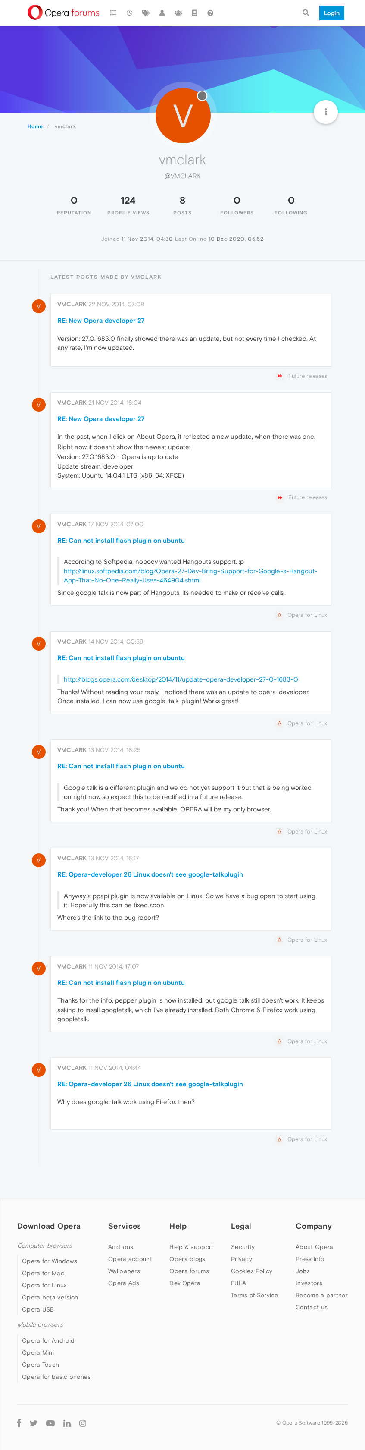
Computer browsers (44, 1245)
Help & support (191, 1246)
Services (124, 1225)
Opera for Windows (49, 1261)
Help (178, 1225)
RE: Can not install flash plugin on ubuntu (121, 540)
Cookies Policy (251, 1271)
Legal (241, 1225)
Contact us (312, 1307)
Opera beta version (50, 1297)
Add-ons (120, 1246)
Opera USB (38, 1309)
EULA (238, 1283)
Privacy (241, 1258)
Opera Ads (124, 1283)
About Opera (314, 1246)
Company (314, 1225)
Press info (310, 1258)
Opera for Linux (44, 1285)
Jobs (303, 1271)
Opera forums (189, 1271)
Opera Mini (38, 1352)
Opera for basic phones (56, 1376)
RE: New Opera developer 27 (100, 320)
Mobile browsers (40, 1324)
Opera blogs (187, 1258)
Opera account (130, 1258)
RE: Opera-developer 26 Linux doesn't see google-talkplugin (150, 874)
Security (243, 1246)
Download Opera (49, 1225)
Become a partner (322, 1295)
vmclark (72, 304)
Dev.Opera (184, 1283)
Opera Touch (40, 1364)
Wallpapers (124, 1271)
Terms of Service (254, 1295)
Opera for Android (48, 1340)
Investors (309, 1283)
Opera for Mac (43, 1273)
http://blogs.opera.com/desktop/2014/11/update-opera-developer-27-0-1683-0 (181, 679)
